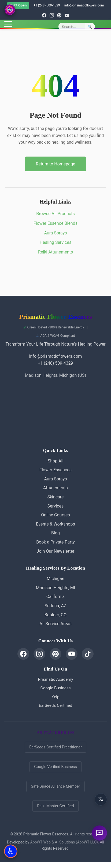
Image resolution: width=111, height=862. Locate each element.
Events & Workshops (55, 524)
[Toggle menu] (8, 24)
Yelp (56, 696)
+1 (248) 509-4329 (47, 5)
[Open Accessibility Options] (10, 851)
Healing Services (55, 242)
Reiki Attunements (55, 252)
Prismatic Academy (55, 679)
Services (55, 506)
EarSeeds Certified (55, 705)
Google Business (55, 688)
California (55, 596)
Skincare (55, 496)
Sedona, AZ (55, 605)
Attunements (55, 487)
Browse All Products (55, 213)
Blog (55, 532)
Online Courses (55, 514)
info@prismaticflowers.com (84, 5)
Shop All (56, 460)
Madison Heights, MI (55, 587)
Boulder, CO (55, 614)
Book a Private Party (55, 542)
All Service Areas (55, 623)
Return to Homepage (55, 163)
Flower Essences (55, 469)
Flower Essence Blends (55, 223)
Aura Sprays (55, 233)
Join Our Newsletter (56, 551)
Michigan (55, 578)
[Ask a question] (99, 833)
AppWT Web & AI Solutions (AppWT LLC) (64, 842)
